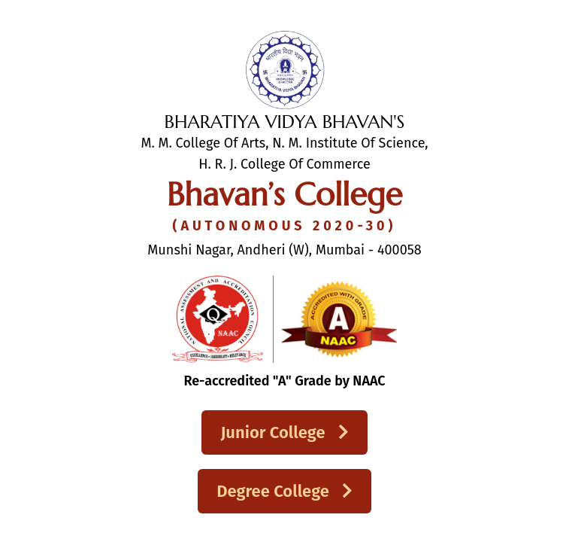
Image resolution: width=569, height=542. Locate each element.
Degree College (284, 491)
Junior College (284, 432)
